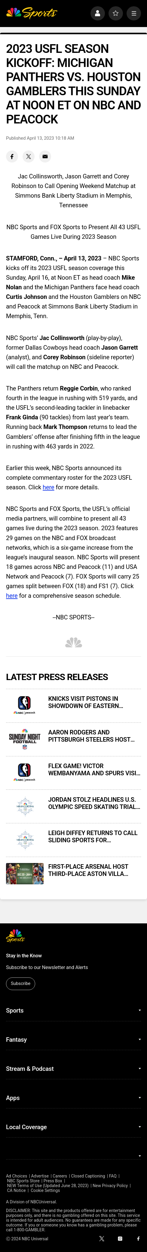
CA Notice (16, 1190)
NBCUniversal (43, 1201)
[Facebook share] (12, 156)
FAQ (113, 1176)
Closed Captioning (88, 1176)
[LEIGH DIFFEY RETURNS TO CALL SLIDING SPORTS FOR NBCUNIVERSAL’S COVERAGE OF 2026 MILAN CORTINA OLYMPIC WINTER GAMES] (25, 840)
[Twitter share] (29, 156)
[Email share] (45, 156)
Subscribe (20, 983)
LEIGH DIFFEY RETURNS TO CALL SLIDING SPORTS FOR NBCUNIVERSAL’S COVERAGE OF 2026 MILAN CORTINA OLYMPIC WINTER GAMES (92, 836)
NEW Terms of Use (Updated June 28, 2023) (48, 1185)
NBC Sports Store (23, 1180)
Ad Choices (16, 1176)
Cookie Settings (45, 1190)
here (48, 487)
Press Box (53, 1180)
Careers (60, 1176)
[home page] (31, 13)
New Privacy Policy (110, 1185)
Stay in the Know (24, 956)
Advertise (40, 1176)
